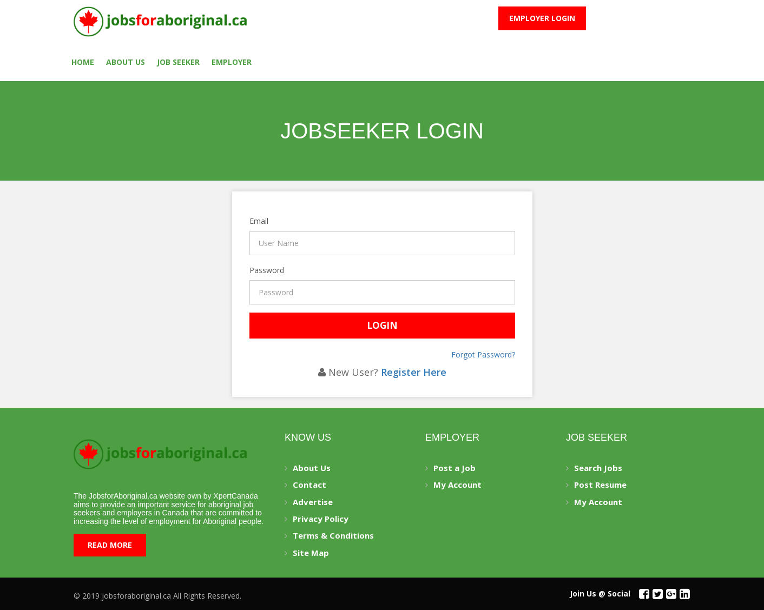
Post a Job (454, 467)
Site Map (311, 552)
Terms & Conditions (333, 535)
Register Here (413, 372)
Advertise (313, 501)
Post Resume (600, 484)
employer (232, 62)
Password (250, 270)
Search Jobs (598, 467)
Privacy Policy (320, 518)
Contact (309, 484)
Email (250, 221)
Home (82, 62)
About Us (125, 62)
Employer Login (542, 18)
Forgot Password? (483, 354)
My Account (457, 484)
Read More (110, 545)
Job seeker (178, 62)
